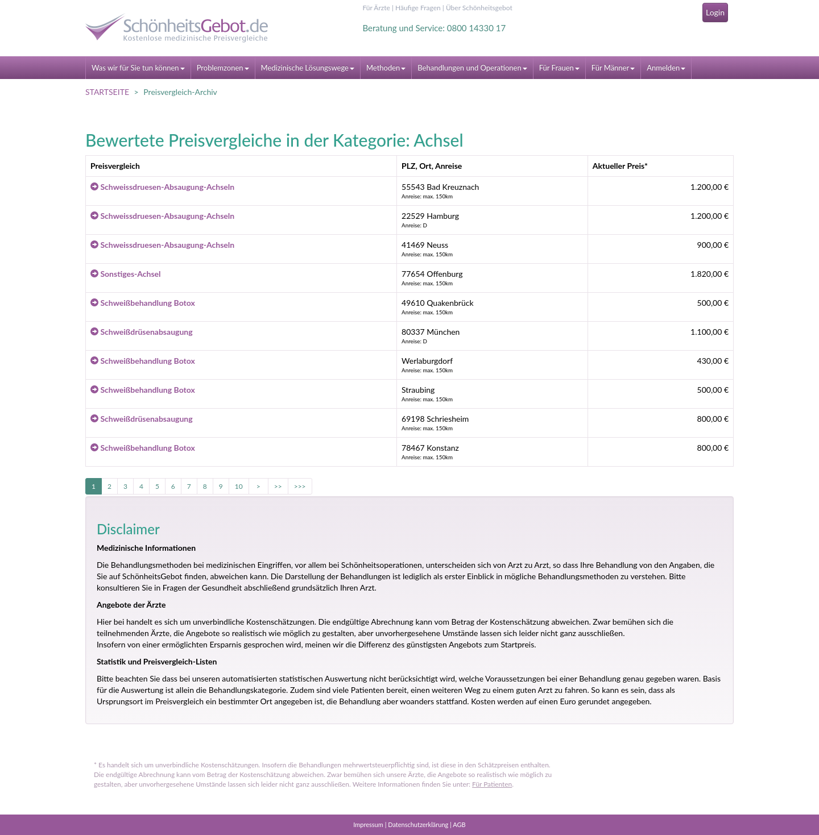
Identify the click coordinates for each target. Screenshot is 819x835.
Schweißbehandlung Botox (142, 303)
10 (239, 486)
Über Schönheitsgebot (479, 7)
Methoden (386, 67)
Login (715, 12)
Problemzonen (223, 67)
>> (278, 486)
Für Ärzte (376, 7)
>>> (300, 486)
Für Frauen (559, 67)
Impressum (368, 824)
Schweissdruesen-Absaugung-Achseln (162, 187)
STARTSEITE (107, 92)
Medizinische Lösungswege (307, 67)
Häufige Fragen (418, 7)
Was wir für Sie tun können (138, 67)
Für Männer (613, 67)
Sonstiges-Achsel (125, 274)
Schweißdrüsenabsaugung (141, 332)
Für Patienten (492, 784)
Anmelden (666, 67)
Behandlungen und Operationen (472, 67)
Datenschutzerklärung (418, 824)
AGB (459, 824)
